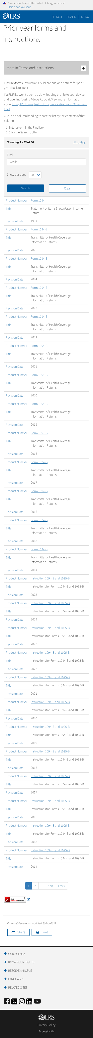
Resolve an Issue (20, 970)
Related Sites (17, 987)
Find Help (79, 142)
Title (9, 209)
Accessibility (46, 1031)
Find (10, 155)
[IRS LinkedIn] (29, 1003)
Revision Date (15, 221)
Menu (85, 17)
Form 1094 (38, 200)
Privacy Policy (46, 1025)
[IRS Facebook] (7, 1001)
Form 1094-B (39, 229)
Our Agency (16, 954)
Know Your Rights (21, 962)
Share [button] (21, 932)
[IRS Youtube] (37, 1001)
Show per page (16, 174)
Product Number (16, 200)
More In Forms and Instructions (46, 68)
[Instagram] (22, 1001)
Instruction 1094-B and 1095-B (50, 578)
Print (45, 932)
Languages (16, 979)
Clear (67, 188)
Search (56, 17)
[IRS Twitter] (14, 1003)
